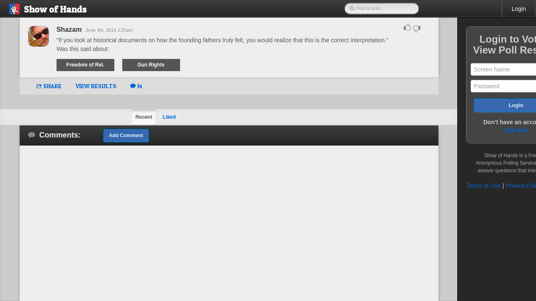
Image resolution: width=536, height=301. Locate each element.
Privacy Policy (484, 185)
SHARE (29, 85)
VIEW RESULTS (76, 85)
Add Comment (106, 135)
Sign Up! (477, 130)
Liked (149, 117)
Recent (124, 117)
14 (117, 85)
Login (519, 8)
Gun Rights (133, 65)
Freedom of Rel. (66, 65)
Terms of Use (444, 185)
